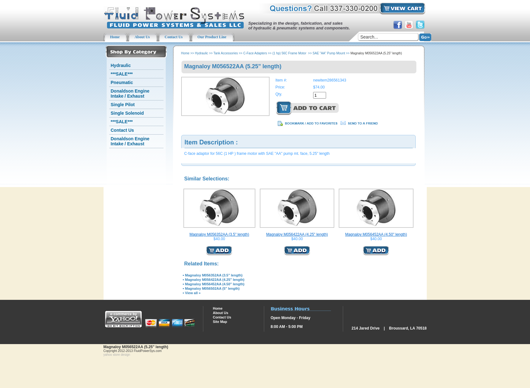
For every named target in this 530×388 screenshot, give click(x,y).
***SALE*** (122, 73)
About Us (220, 313)
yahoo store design (117, 354)
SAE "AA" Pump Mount (329, 53)
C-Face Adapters (255, 53)
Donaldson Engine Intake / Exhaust (130, 93)
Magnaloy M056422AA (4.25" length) (297, 234)
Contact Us (122, 130)
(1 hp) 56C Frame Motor (289, 53)
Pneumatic (122, 82)
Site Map (220, 322)
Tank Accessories (225, 53)
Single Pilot (123, 104)
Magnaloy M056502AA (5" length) (212, 288)
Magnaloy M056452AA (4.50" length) (376, 234)
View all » (192, 293)
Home (185, 53)
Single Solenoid (127, 113)
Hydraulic (121, 65)
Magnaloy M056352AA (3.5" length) (219, 234)
